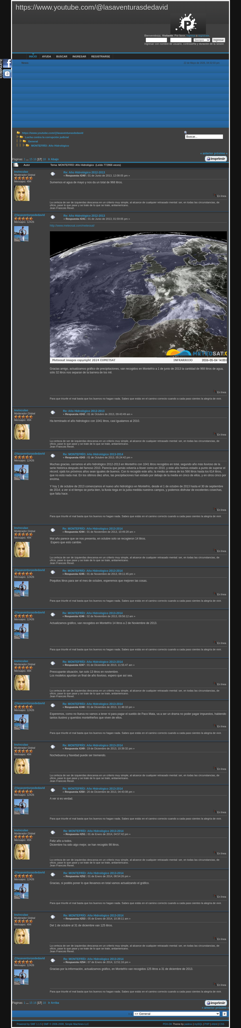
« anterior (206, 153)
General (33, 141)
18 (44, 159)
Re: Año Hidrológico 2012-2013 (84, 172)
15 (30, 159)
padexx (188, 1024)
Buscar (61, 56)
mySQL (198, 1024)
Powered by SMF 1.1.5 (29, 1024)
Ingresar (79, 56)
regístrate (203, 35)
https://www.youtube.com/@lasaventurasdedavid (52, 133)
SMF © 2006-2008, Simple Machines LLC (66, 1024)
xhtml (214, 1024)
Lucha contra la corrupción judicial (47, 137)
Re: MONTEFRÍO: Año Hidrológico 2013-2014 (93, 454)
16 (34, 159)
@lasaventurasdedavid (29, 215)
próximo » (220, 153)
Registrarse (100, 56)
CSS (221, 1024)
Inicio (33, 56)
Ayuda (46, 56)
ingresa (190, 35)
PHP (206, 1024)
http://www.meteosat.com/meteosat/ (72, 225)
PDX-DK (167, 1024)
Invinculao (21, 171)
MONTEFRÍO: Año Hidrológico (50, 145)
